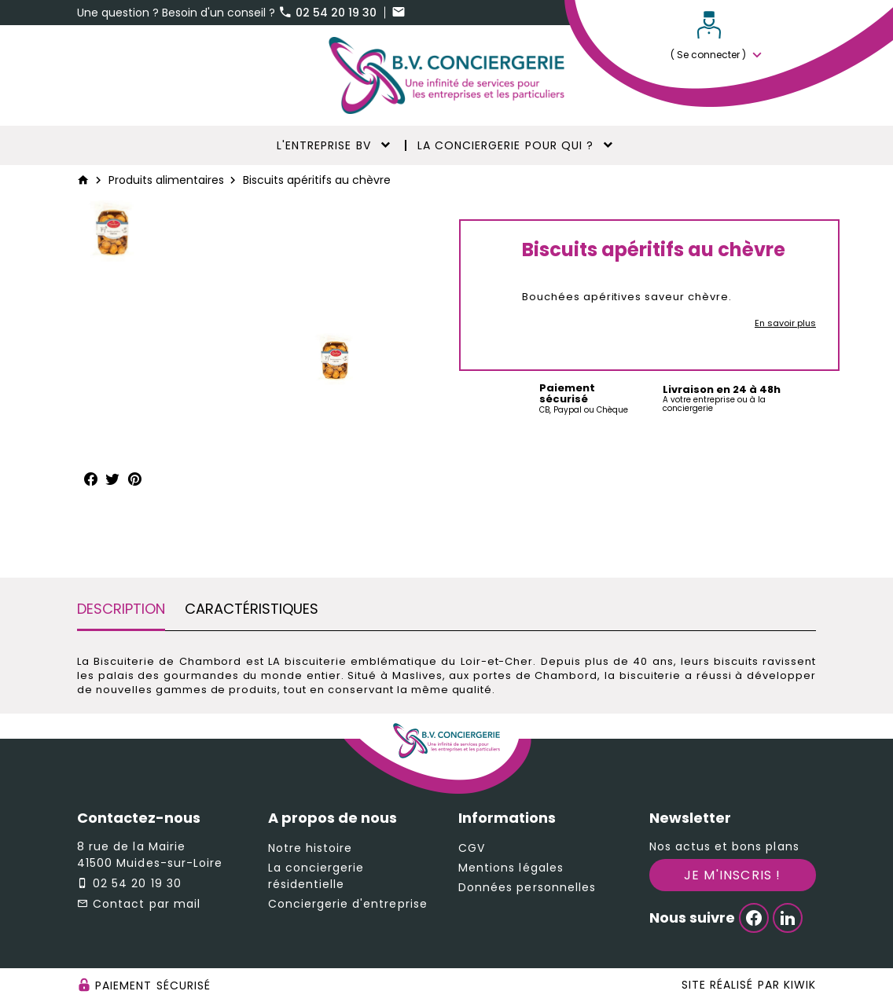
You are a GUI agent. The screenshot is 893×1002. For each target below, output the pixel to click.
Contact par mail (146, 904)
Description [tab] (121, 608)
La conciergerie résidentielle (316, 876)
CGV (471, 848)
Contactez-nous (138, 818)
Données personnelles (527, 887)
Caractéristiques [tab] (251, 608)
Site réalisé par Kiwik (749, 985)
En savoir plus (785, 323)
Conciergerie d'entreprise (348, 904)
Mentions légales (511, 867)
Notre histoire (310, 848)
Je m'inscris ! (732, 875)
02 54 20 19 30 (329, 12)
